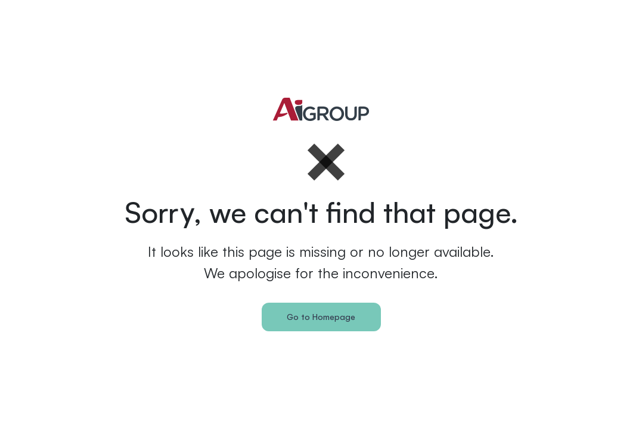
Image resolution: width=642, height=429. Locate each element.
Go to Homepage (321, 317)
